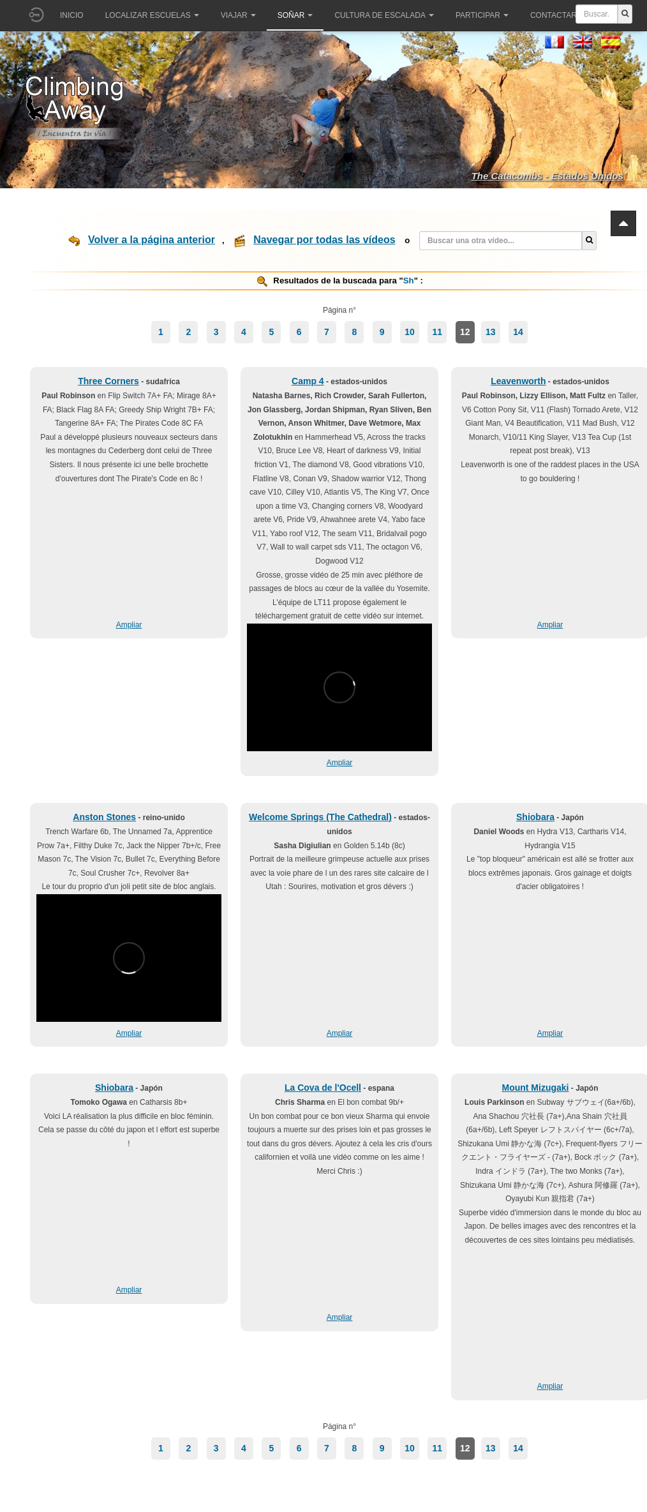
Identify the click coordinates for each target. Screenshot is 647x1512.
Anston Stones (104, 817)
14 (518, 332)
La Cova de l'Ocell (323, 1087)
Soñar (295, 15)
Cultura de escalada (383, 15)
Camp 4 (308, 381)
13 (491, 332)
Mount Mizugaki (535, 1087)
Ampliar (129, 624)
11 (438, 332)
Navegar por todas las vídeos (324, 239)
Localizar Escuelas (152, 15)
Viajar (238, 15)
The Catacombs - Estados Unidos (547, 175)
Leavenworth (518, 381)
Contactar (557, 15)
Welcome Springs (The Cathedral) (320, 817)
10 (410, 332)
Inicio (72, 15)
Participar (482, 15)
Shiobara (535, 817)
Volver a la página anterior (151, 239)
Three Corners (108, 381)
